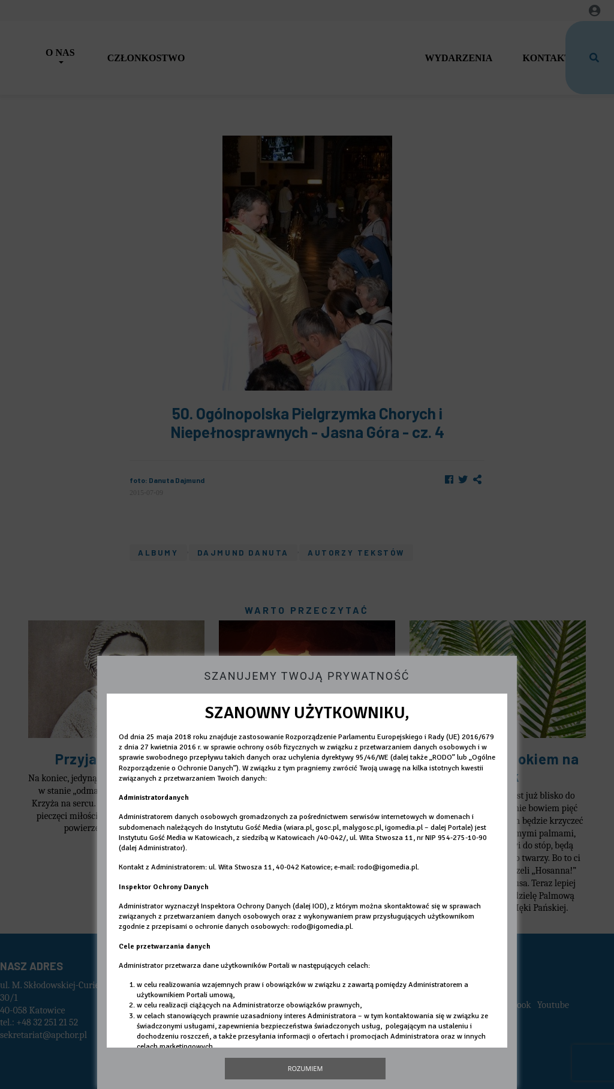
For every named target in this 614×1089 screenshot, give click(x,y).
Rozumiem (305, 1068)
